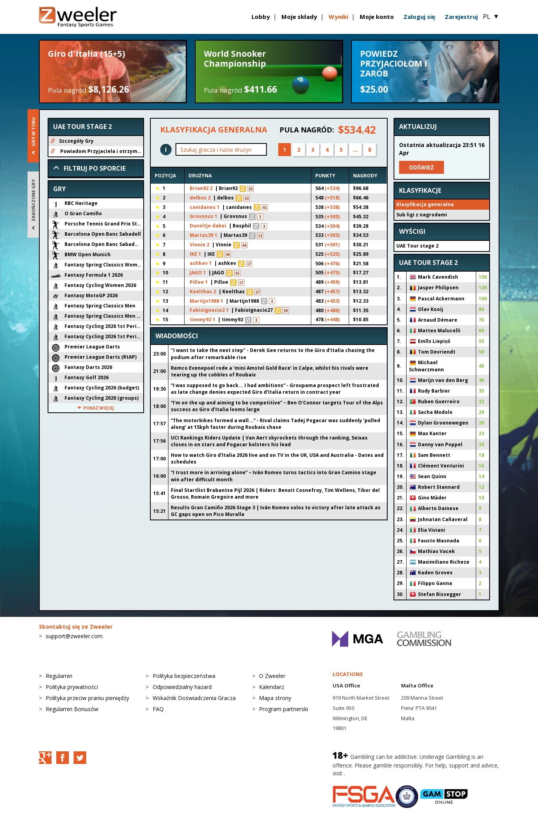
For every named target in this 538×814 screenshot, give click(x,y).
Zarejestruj (461, 16)
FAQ (158, 709)
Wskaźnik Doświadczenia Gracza (194, 698)
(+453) (332, 301)
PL (491, 16)
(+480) (332, 310)
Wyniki (338, 16)
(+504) (332, 226)
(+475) (332, 272)
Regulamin (59, 676)
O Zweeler (272, 676)
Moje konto (377, 16)
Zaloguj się (419, 16)
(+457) (332, 291)
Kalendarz (271, 687)
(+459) (332, 282)
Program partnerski (283, 709)
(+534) (332, 188)
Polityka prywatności (72, 687)
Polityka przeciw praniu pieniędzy (87, 698)
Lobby (260, 16)
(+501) (332, 244)
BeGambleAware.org (373, 773)
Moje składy (299, 16)
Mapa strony (275, 698)
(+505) (332, 216)
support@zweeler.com (74, 636)
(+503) (332, 235)
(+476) (332, 263)
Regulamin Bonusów (72, 709)
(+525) (332, 254)
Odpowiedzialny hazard (182, 687)
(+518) (332, 197)
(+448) (332, 319)
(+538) (332, 207)
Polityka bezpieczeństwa (184, 676)
